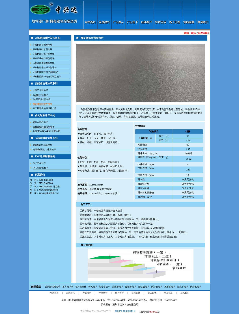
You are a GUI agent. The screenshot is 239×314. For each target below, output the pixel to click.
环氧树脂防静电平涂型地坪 (46, 72)
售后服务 (168, 293)
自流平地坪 (182, 286)
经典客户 (119, 293)
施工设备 (152, 293)
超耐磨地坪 (117, 286)
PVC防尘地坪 (39, 163)
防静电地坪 (195, 286)
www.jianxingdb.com (48, 190)
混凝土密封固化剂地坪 (43, 126)
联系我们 (184, 293)
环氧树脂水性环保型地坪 (45, 67)
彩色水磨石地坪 (40, 122)
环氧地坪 (92, 286)
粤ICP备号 (125, 311)
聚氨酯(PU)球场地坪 (42, 145)
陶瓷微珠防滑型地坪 (42, 104)
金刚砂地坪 (130, 286)
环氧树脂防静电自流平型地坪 (47, 76)
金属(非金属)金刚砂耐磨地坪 (46, 131)
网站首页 (54, 293)
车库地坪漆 (67, 286)
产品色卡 (103, 293)
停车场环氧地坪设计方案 (45, 108)
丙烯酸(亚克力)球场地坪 (44, 149)
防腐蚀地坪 (156, 286)
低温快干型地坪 (40, 95)
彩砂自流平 (104, 286)
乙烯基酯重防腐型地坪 (43, 63)
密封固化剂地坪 (52, 286)
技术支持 (136, 293)
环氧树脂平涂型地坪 (42, 45)
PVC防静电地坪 (40, 168)
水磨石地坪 (169, 286)
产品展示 (87, 293)
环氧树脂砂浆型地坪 (42, 49)
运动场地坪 (143, 286)
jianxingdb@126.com (49, 193)
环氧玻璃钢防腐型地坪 (43, 58)
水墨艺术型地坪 (40, 90)
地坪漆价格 (80, 286)
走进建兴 (70, 293)
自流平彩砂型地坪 (41, 99)
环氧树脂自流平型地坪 (43, 54)
